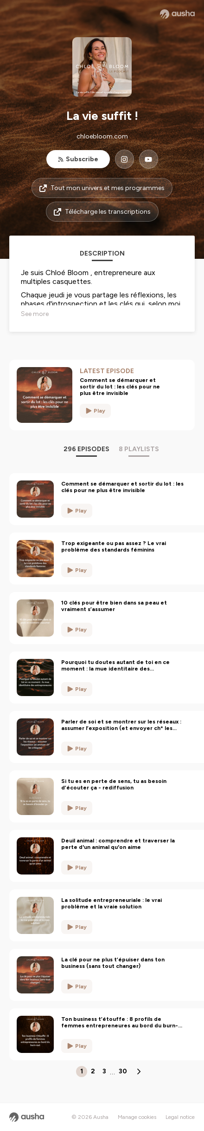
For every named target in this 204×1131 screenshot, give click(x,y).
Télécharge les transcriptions (102, 212)
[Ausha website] (177, 14)
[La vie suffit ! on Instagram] (124, 159)
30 (123, 1071)
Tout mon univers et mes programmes (102, 188)
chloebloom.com (102, 136)
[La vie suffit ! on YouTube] (148, 159)
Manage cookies (137, 1117)
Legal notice (180, 1117)
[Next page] (139, 1071)
